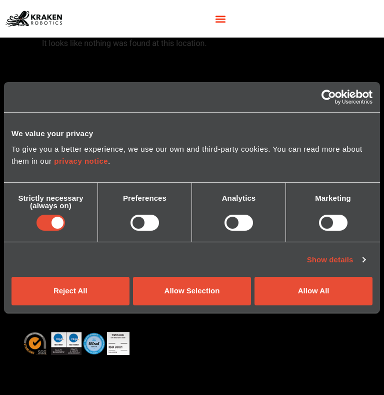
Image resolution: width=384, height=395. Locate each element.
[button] (220, 19)
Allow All (314, 290)
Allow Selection (192, 290)
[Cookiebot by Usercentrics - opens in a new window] (328, 96)
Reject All (71, 290)
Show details (330, 259)
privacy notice (81, 161)
